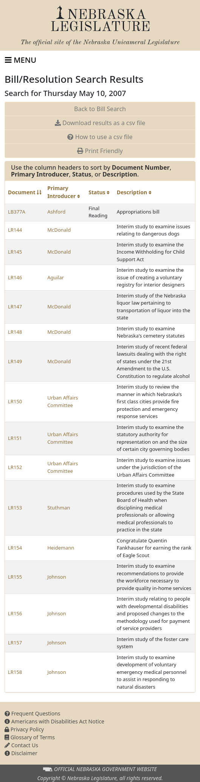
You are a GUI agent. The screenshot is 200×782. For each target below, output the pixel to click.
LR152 (15, 467)
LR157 (15, 642)
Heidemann (60, 547)
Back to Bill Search (100, 109)
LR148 (15, 331)
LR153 (15, 507)
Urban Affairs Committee (62, 401)
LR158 (15, 672)
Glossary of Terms (30, 737)
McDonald (59, 229)
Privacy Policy (24, 729)
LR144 (15, 229)
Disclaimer (21, 753)
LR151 (15, 438)
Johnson (56, 576)
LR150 (15, 401)
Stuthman (58, 507)
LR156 (15, 613)
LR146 (15, 277)
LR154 (15, 547)
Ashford (56, 211)
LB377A (16, 211)
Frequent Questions (32, 713)
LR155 (15, 576)
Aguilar (55, 277)
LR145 (15, 251)
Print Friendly (99, 151)
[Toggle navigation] (20, 60)
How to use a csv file (99, 137)
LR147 (15, 306)
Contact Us (21, 745)
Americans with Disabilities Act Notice (54, 721)
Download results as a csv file (100, 123)
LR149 (15, 361)
